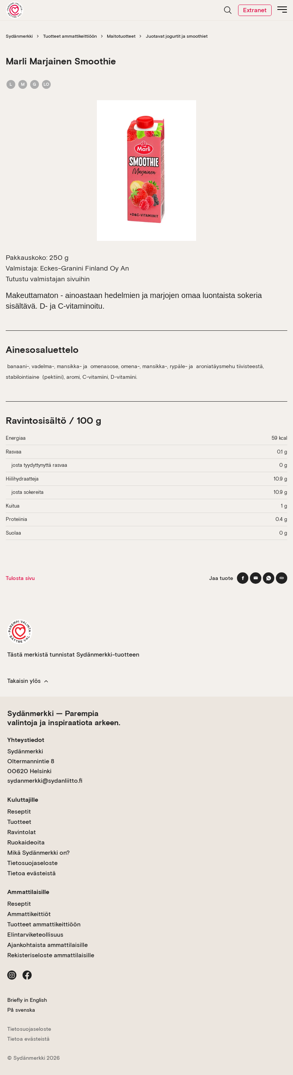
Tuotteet (19, 821)
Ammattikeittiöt (29, 914)
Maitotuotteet (121, 36)
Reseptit (19, 811)
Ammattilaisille (28, 892)
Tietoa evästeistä (31, 873)
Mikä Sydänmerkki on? (38, 852)
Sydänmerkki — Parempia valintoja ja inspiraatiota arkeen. (63, 718)
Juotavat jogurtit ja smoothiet (177, 36)
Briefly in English (27, 1000)
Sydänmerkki (19, 36)
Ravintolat (21, 832)
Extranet (255, 10)
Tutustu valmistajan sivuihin (48, 279)
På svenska (21, 1010)
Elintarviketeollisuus (35, 934)
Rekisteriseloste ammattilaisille (50, 955)
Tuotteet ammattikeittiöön (70, 36)
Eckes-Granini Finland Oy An (84, 268)
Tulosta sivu (20, 578)
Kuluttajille (22, 799)
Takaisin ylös (27, 681)
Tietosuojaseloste (32, 863)
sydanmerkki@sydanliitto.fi (44, 780)
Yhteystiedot (25, 739)
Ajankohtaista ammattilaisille (47, 944)
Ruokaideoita (26, 842)
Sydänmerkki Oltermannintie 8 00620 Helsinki (30, 761)
